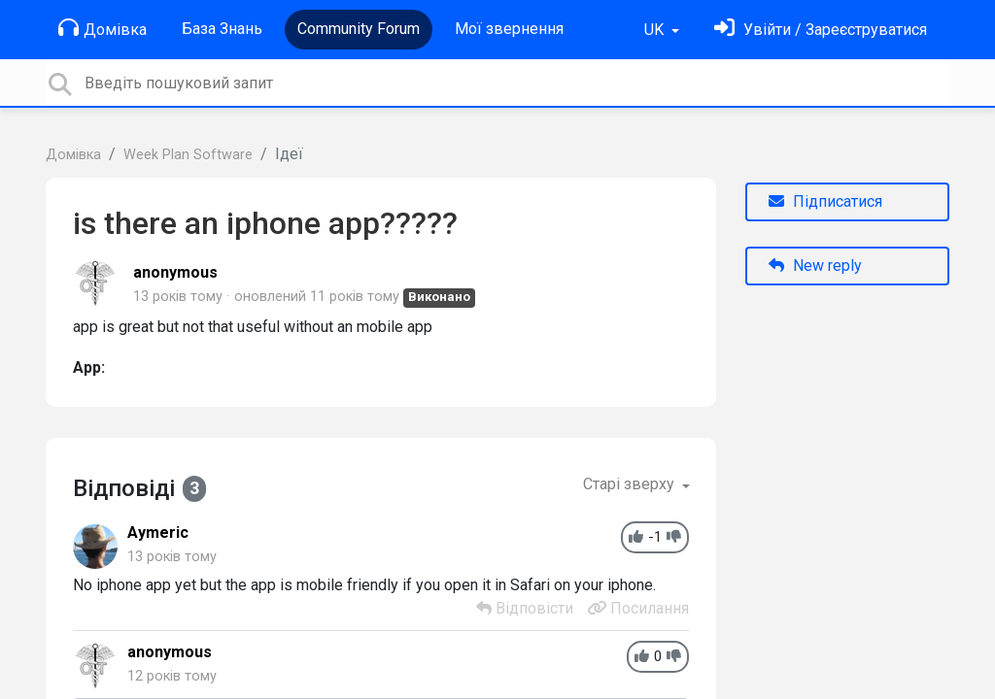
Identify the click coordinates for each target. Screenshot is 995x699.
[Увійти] (820, 30)
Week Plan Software (188, 155)
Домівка (102, 28)
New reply (815, 265)
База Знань (222, 28)
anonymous (175, 272)
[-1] (674, 537)
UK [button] (656, 29)
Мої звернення (509, 28)
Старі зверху (630, 484)
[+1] (636, 537)
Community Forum (358, 28)
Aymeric (158, 532)
